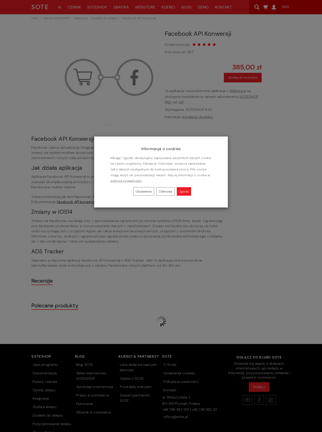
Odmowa (165, 191)
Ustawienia (144, 191)
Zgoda (184, 191)
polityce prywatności (126, 181)
